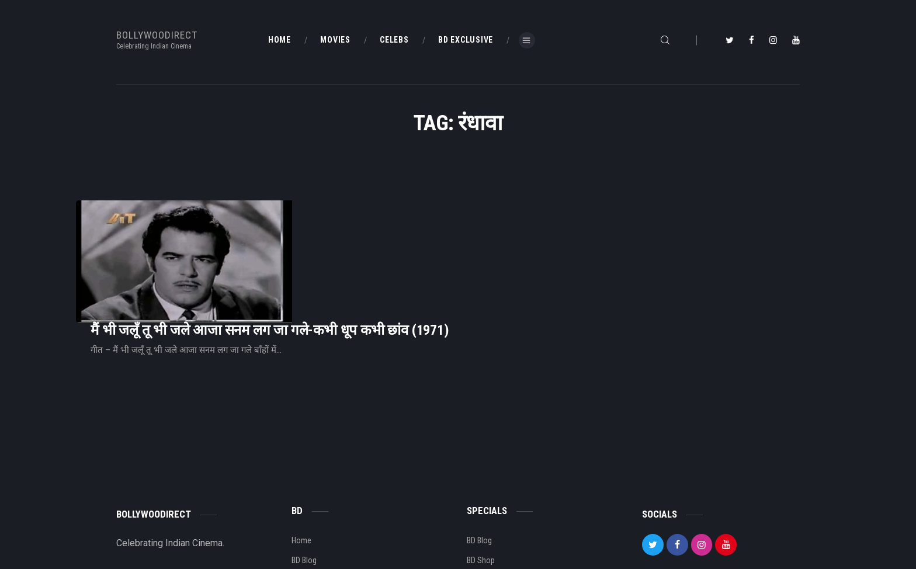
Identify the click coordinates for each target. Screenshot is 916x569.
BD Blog (304, 487)
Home (301, 467)
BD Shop (481, 487)
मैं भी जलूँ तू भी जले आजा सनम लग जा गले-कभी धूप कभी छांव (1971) (416, 232)
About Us (307, 507)
